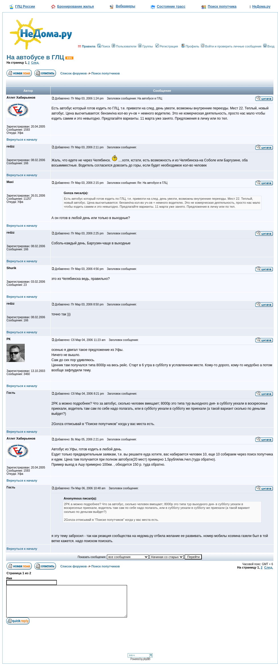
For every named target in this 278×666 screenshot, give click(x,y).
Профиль (190, 46)
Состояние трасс (171, 7)
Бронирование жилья (75, 7)
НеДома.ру (261, 7)
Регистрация (166, 46)
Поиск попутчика (222, 7)
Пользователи (124, 46)
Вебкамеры (125, 6)
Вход (269, 46)
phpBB (146, 659)
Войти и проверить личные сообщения (231, 46)
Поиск (103, 46)
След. (35, 62)
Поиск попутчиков (106, 73)
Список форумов (73, 73)
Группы (145, 46)
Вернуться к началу (22, 139)
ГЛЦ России (25, 7)
